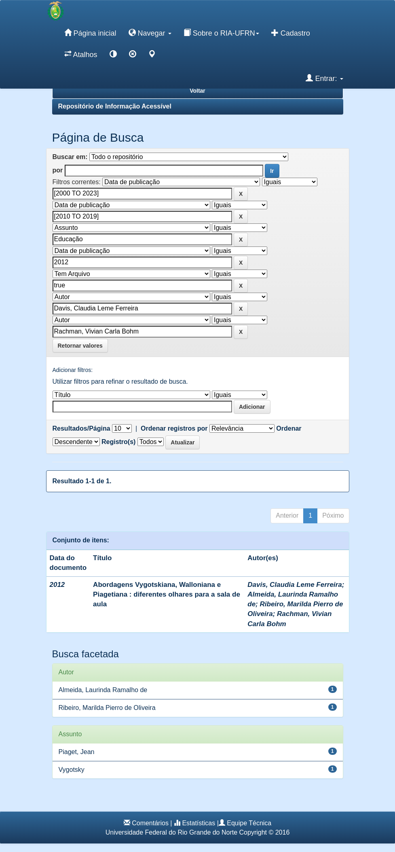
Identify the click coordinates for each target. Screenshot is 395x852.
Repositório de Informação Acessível (114, 106)
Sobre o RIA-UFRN (221, 32)
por (58, 170)
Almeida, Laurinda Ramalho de (103, 689)
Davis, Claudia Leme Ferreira (294, 585)
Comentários (150, 823)
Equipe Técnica (249, 823)
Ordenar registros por (174, 428)
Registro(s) (118, 441)
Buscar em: (70, 156)
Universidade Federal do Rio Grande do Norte (171, 832)
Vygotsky (71, 769)
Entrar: (324, 78)
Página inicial (90, 32)
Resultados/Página (81, 428)
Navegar (150, 32)
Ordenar (288, 428)
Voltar (197, 90)
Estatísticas (198, 823)
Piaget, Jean (77, 751)
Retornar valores (80, 345)
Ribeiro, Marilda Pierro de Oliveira (107, 707)
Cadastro (290, 32)
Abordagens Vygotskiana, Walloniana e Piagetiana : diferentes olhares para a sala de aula (166, 594)
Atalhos (80, 54)
